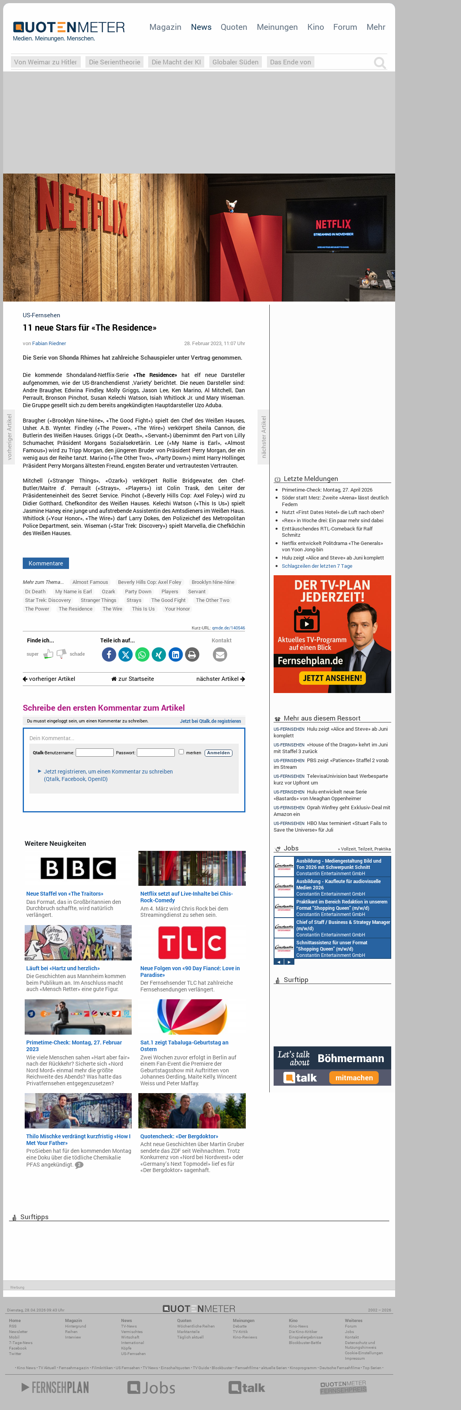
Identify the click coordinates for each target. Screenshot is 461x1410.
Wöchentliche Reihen (196, 1326)
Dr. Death (35, 591)
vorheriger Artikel (49, 678)
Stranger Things (98, 600)
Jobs (349, 1331)
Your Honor (177, 608)
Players (170, 591)
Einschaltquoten (175, 1367)
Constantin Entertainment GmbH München (327, 866)
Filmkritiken (102, 1367)
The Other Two (212, 600)
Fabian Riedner (49, 343)
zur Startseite (132, 678)
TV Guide (201, 1367)
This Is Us (143, 608)
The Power (37, 608)
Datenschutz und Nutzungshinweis (360, 1345)
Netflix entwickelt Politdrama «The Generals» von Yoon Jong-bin (332, 546)
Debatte (240, 1326)
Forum (345, 26)
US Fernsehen (128, 1367)
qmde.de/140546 (228, 628)
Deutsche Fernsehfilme (339, 1367)
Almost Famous (90, 582)
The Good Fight (168, 600)
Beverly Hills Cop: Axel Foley (149, 582)
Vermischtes (132, 1331)
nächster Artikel (220, 678)
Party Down (138, 591)
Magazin (165, 26)
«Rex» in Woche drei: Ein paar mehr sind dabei (332, 520)
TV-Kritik (240, 1331)
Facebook (18, 1348)
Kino (315, 26)
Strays (134, 600)
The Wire (112, 608)
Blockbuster (222, 1367)
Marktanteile (188, 1331)
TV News (150, 1367)
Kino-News (298, 1326)
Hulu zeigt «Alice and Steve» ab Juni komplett (333, 557)
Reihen (71, 1331)
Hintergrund (75, 1326)
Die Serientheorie (114, 61)
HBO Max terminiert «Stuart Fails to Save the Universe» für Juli (330, 826)
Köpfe (126, 1348)
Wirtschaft (130, 1337)
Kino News (26, 1367)
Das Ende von (290, 61)
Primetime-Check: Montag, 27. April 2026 (327, 489)
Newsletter (18, 1331)
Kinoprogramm (303, 1367)
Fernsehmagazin (74, 1367)
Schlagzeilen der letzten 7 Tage (317, 565)
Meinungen (277, 26)
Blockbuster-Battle (305, 1342)
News (201, 26)
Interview (73, 1337)
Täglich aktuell (190, 1337)
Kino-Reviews (245, 1337)
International (132, 1342)
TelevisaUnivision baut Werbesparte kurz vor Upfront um (331, 779)
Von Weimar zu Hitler (45, 61)
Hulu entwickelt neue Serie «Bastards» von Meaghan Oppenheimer (320, 794)
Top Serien (372, 1367)
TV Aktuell (47, 1367)
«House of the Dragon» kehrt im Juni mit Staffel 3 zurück (331, 747)
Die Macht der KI (176, 61)
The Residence (76, 608)
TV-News (129, 1326)
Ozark (108, 591)
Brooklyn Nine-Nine (213, 582)
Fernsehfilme (246, 1367)
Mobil (14, 1337)
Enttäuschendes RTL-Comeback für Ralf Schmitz (327, 531)
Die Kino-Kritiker (303, 1331)
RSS (12, 1326)
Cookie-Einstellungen (364, 1352)
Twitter (15, 1353)
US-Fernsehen (133, 1353)
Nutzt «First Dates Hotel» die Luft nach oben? (333, 512)
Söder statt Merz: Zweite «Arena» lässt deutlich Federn (335, 500)
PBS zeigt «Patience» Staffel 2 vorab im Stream (331, 763)
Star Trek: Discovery (48, 600)
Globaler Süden (235, 61)
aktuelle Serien (274, 1367)
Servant (197, 591)
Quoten (234, 26)
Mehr (376, 26)
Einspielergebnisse (306, 1337)
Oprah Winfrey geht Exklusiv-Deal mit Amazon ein (332, 810)
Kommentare (46, 563)
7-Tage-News (21, 1342)
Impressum (355, 1358)
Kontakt (352, 1337)
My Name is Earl (73, 591)
